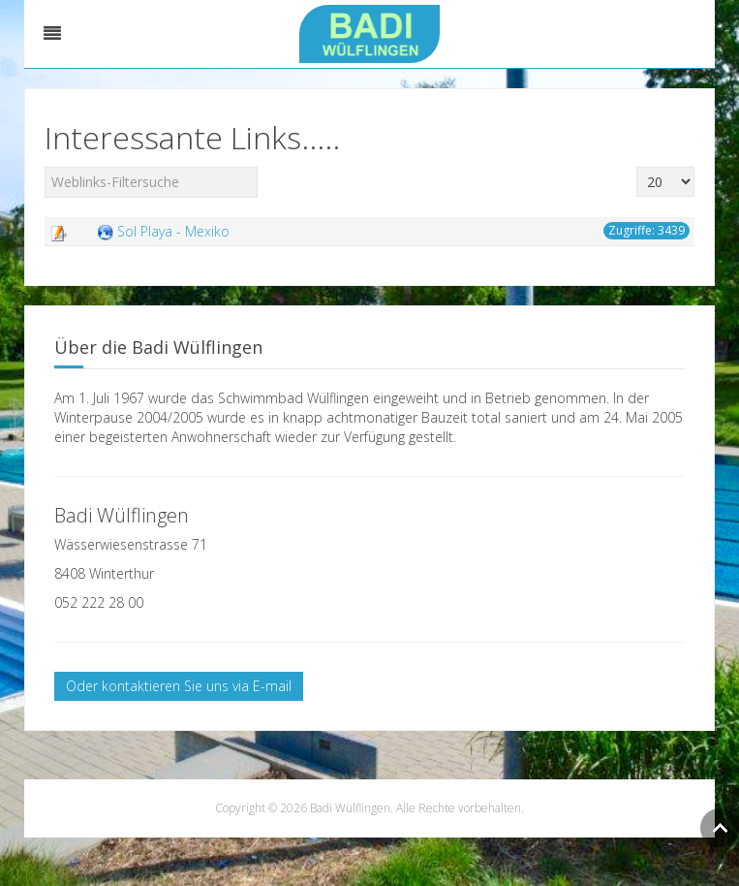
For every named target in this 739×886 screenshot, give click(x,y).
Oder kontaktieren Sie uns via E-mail (179, 686)
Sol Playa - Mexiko (173, 231)
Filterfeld (45, 167)
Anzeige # (636, 167)
